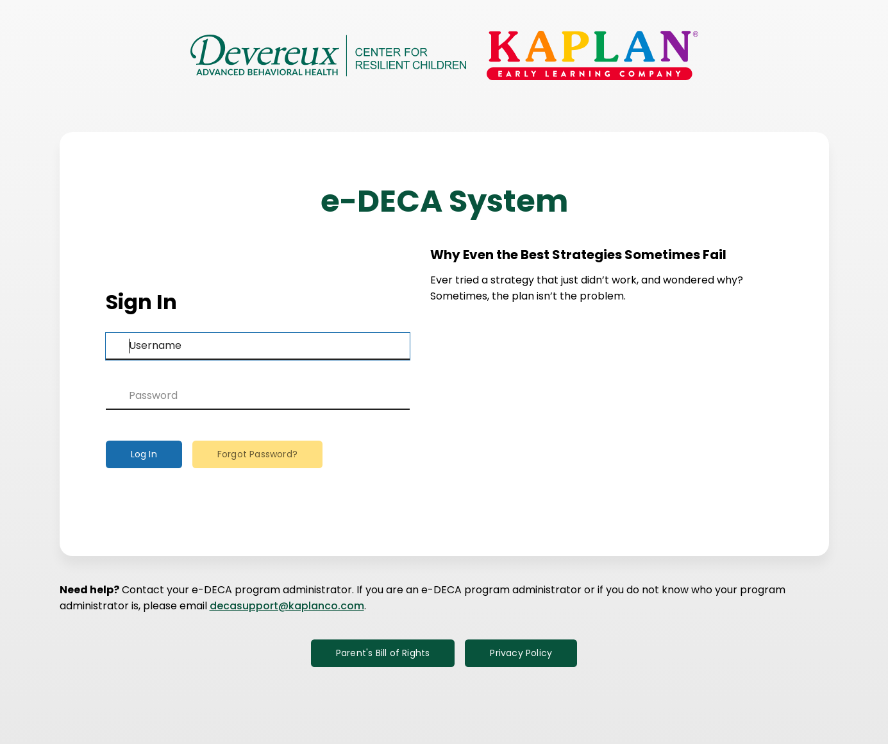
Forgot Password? (257, 454)
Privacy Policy (521, 653)
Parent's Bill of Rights (383, 653)
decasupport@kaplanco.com (287, 605)
